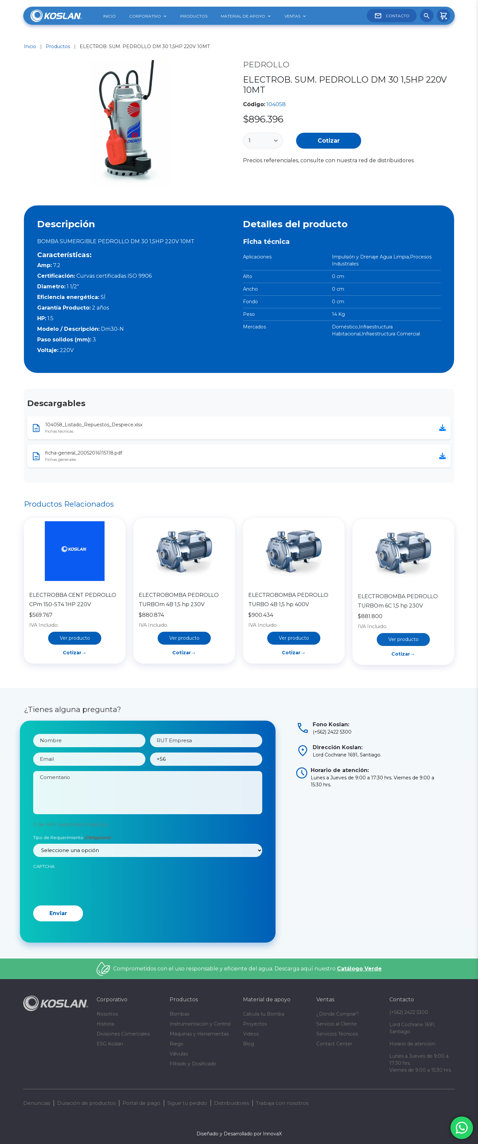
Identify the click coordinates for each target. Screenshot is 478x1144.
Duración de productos (86, 1103)
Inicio (30, 46)
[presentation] (83, 893)
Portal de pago (141, 1103)
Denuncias (36, 1103)
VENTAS (295, 16)
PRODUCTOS (193, 16)
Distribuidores (231, 1103)
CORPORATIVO (148, 16)
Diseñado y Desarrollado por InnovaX (239, 1134)
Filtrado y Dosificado (193, 1064)
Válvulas (179, 1054)
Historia (105, 1024)
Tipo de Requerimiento (72, 845)
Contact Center (334, 1044)
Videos (251, 1034)
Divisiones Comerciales (123, 1034)
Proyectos (255, 1024)
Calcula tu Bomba (263, 1014)
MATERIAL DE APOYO (246, 16)
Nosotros (107, 1014)
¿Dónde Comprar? (337, 1014)
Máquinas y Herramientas (199, 1034)
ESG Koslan (110, 1044)
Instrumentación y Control (200, 1024)
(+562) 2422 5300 (408, 1012)
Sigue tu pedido (187, 1103)
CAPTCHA (43, 874)
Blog (248, 1044)
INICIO (109, 16)
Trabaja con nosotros (282, 1103)
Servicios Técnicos (337, 1034)
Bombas (179, 1014)
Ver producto (75, 669)
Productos (58, 46)
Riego (177, 1044)
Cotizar (329, 140)
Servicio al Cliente (336, 1024)
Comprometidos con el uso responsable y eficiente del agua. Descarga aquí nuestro (247, 968)
